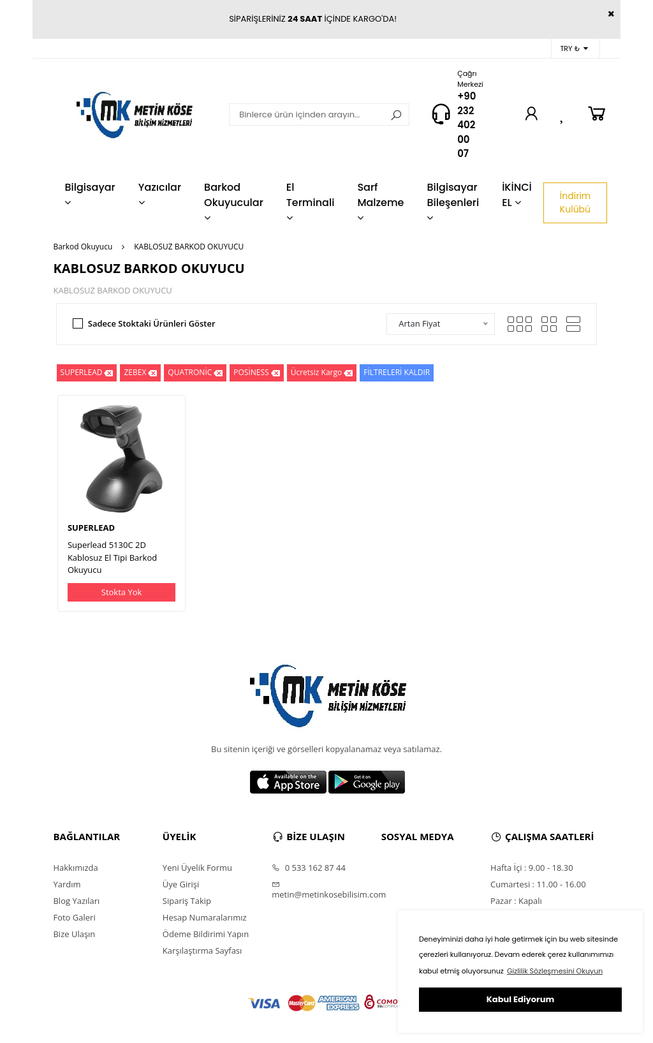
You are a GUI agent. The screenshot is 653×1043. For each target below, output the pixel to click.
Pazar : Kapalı (516, 901)
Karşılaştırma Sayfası (202, 950)
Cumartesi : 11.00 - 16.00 (538, 884)
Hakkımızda (75, 867)
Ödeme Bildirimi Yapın (206, 934)
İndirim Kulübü (575, 202)
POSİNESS (256, 373)
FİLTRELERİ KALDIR (396, 372)
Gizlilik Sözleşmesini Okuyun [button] (555, 971)
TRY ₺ (573, 48)
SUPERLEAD (87, 373)
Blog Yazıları (76, 901)
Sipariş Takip (187, 901)
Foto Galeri (74, 917)
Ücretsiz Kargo (322, 373)
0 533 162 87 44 (309, 867)
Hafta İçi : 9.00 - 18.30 (531, 867)
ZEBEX (140, 373)
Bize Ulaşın (74, 934)
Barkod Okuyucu (82, 246)
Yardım (66, 884)
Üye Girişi (181, 884)
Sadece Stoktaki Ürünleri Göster (152, 323)
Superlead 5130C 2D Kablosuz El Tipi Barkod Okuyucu (112, 557)
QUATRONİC (195, 373)
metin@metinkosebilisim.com (326, 889)
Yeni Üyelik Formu (197, 867)
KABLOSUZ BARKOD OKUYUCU (189, 246)
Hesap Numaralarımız (205, 917)
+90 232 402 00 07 (466, 124)
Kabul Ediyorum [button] (520, 999)
